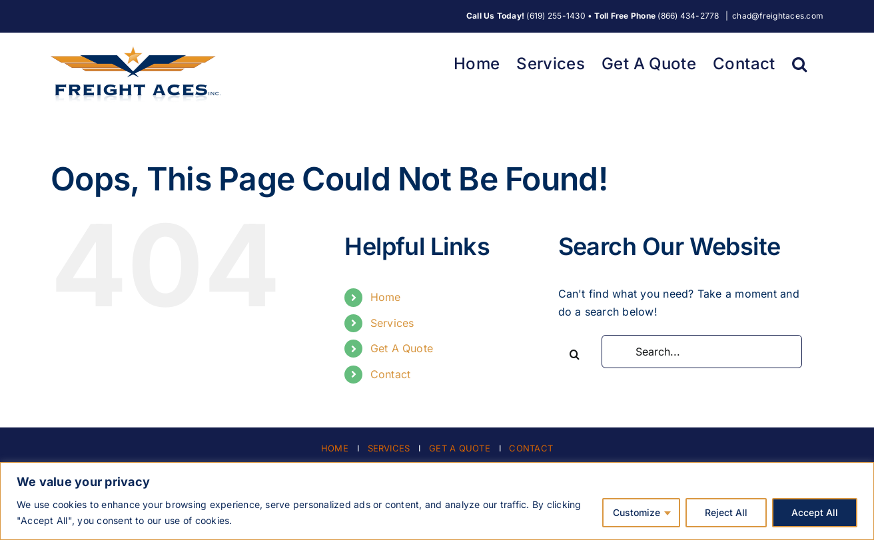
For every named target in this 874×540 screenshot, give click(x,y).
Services (392, 323)
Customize (636, 512)
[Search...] (702, 351)
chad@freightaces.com (777, 16)
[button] (799, 63)
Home (385, 297)
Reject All (726, 512)
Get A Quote (402, 348)
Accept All (814, 512)
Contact (390, 374)
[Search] (575, 354)
